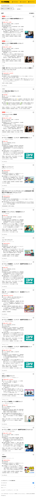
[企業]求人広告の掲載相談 (30, 493)
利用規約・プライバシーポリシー (19, 493)
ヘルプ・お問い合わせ (4, 493)
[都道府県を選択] (9, 5)
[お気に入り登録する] (33, 16)
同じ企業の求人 (4, 85)
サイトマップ (11, 493)
